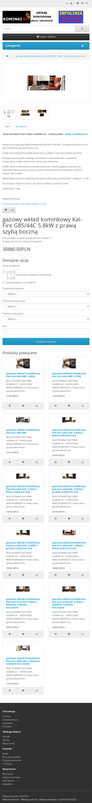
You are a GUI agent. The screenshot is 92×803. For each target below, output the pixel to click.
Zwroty (6, 740)
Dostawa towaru (10, 719)
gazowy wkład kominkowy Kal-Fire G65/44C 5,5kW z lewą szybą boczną (23, 488)
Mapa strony (9, 743)
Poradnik (7, 726)
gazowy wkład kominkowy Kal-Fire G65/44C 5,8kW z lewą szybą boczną (69, 432)
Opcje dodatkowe (11, 265)
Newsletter (8, 784)
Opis (7, 126)
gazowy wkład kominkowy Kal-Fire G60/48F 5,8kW (23, 375)
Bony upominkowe (11, 757)
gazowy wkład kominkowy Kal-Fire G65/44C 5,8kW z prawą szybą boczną (69, 488)
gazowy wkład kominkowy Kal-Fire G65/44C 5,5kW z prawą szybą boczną (23, 545)
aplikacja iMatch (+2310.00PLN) (19, 282)
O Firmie (7, 716)
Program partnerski (12, 760)
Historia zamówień (11, 777)
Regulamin (7, 723)
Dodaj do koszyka (46, 341)
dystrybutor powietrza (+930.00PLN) (27, 275)
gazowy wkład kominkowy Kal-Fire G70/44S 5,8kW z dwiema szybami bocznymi (23, 603)
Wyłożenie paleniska (14, 288)
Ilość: (5, 326)
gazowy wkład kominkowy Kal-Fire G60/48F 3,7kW (69, 375)
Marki (5, 753)
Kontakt (6, 736)
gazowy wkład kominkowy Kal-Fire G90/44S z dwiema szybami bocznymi (23, 660)
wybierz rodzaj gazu (13, 313)
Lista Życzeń (8, 780)
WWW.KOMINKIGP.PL (76, 134)
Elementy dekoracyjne (14, 301)
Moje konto (8, 774)
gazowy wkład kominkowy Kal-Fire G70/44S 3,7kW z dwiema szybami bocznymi (69, 603)
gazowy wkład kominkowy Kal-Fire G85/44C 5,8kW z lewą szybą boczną (69, 545)
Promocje (7, 763)
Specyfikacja (21, 126)
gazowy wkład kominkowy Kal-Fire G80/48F (23, 431)
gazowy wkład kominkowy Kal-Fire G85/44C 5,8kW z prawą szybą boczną (50, 56)
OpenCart (24, 796)
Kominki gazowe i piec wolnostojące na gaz (24, 203)
